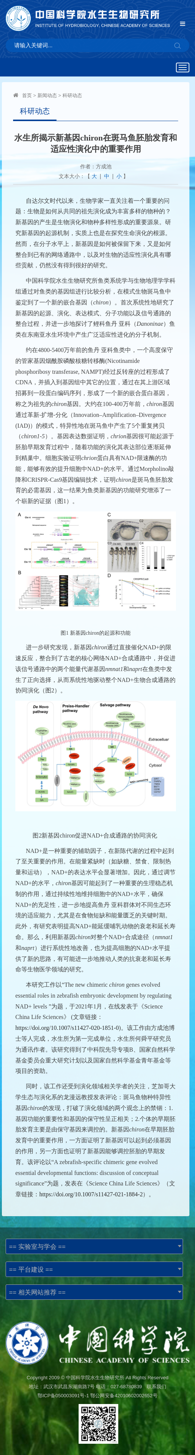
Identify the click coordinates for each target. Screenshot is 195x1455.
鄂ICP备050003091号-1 (63, 1395)
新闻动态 (47, 95)
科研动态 (72, 95)
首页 (27, 95)
